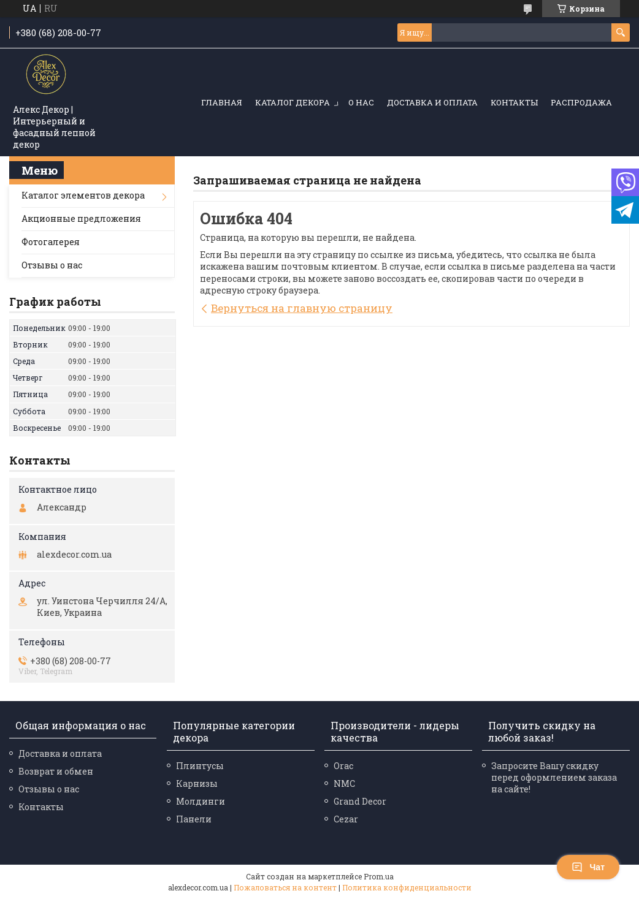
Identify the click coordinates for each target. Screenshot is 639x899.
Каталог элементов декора (83, 195)
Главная (221, 102)
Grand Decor (360, 801)
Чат (588, 867)
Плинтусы (200, 766)
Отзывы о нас (51, 265)
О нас (361, 102)
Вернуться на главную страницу (301, 308)
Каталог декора (292, 102)
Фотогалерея (50, 242)
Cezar (346, 819)
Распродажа (581, 102)
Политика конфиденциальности (407, 887)
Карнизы (197, 783)
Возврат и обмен (55, 771)
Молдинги (200, 801)
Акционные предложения (81, 218)
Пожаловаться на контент (285, 887)
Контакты (514, 102)
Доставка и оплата (432, 102)
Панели (194, 819)
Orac (343, 766)
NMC (344, 783)
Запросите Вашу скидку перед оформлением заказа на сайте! (554, 777)
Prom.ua (379, 876)
